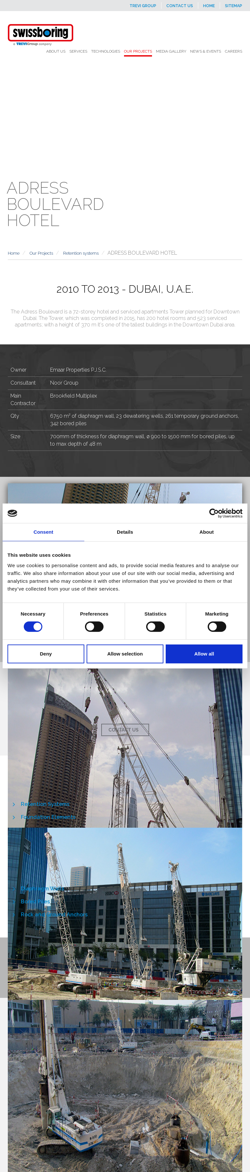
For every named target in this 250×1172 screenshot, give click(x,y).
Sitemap (233, 6)
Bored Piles (35, 901)
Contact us (179, 6)
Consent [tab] (43, 532)
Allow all (204, 653)
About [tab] (207, 532)
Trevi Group (143, 6)
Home (209, 6)
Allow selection (125, 653)
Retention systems (81, 253)
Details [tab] (125, 532)
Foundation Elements (48, 817)
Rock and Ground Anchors (54, 914)
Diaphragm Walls (42, 888)
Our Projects (41, 253)
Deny (46, 653)
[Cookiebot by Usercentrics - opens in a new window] (214, 513)
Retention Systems (45, 804)
